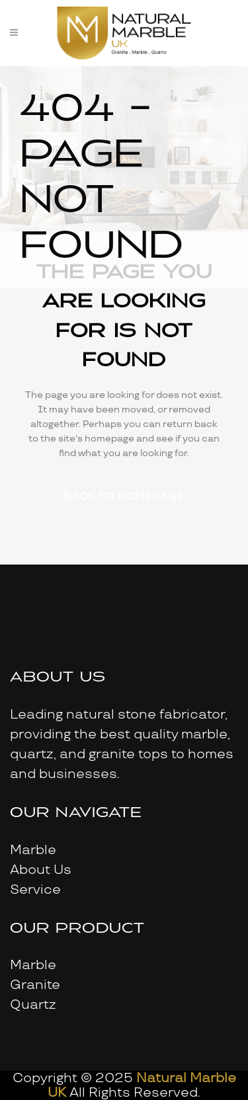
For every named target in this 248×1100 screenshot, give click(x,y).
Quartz (33, 1005)
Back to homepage (124, 497)
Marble (33, 850)
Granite (35, 985)
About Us (40, 870)
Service (35, 890)
